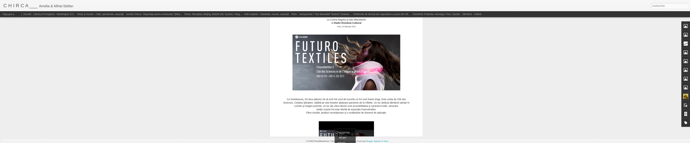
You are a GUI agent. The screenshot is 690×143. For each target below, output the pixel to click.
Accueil (27, 14)
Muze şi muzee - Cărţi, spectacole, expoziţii (100, 14)
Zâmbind (466, 14)
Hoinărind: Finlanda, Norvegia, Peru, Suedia (436, 14)
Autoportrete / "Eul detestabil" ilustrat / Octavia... (325, 14)
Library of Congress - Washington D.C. (54, 14)
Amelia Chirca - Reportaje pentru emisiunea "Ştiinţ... (154, 14)
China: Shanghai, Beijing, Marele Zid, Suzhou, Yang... (213, 14)
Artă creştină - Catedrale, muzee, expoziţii (266, 14)
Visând (477, 14)
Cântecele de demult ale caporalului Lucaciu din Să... (381, 14)
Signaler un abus (381, 141)
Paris (294, 14)
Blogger (369, 141)
